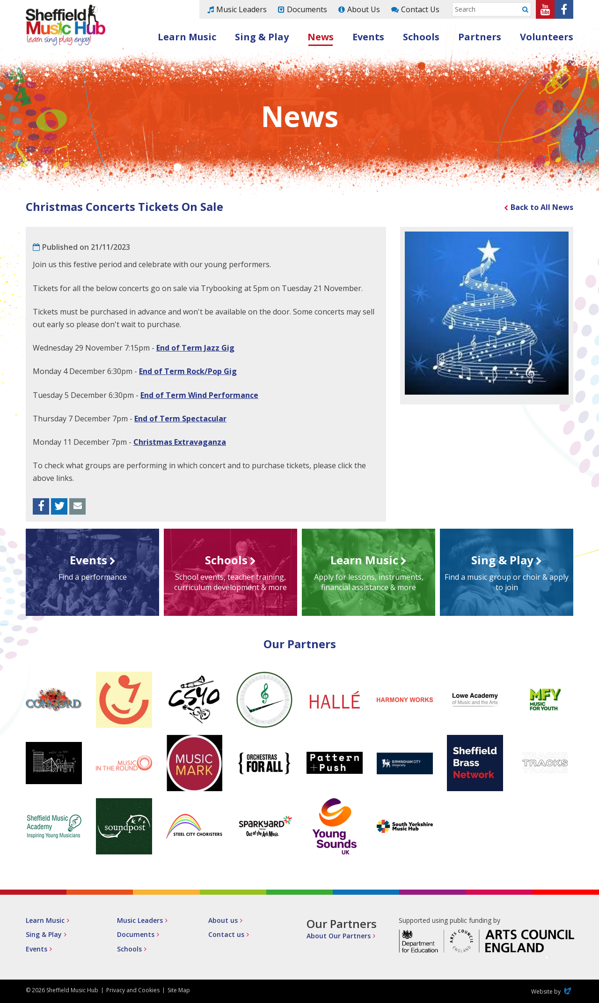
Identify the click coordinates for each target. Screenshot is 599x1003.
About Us (363, 9)
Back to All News (542, 207)
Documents (307, 9)
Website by (552, 992)
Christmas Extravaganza (179, 442)
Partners (479, 36)
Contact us (226, 934)
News (320, 36)
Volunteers (546, 36)
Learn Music (187, 36)
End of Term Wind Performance (199, 395)
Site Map (179, 990)
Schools (421, 36)
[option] (487, 313)
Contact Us (420, 9)
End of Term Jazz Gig (195, 348)
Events (368, 36)
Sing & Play (262, 36)
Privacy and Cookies (133, 990)
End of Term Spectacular (180, 418)
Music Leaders (241, 9)
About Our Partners (339, 935)
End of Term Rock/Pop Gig (188, 371)
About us (223, 920)
